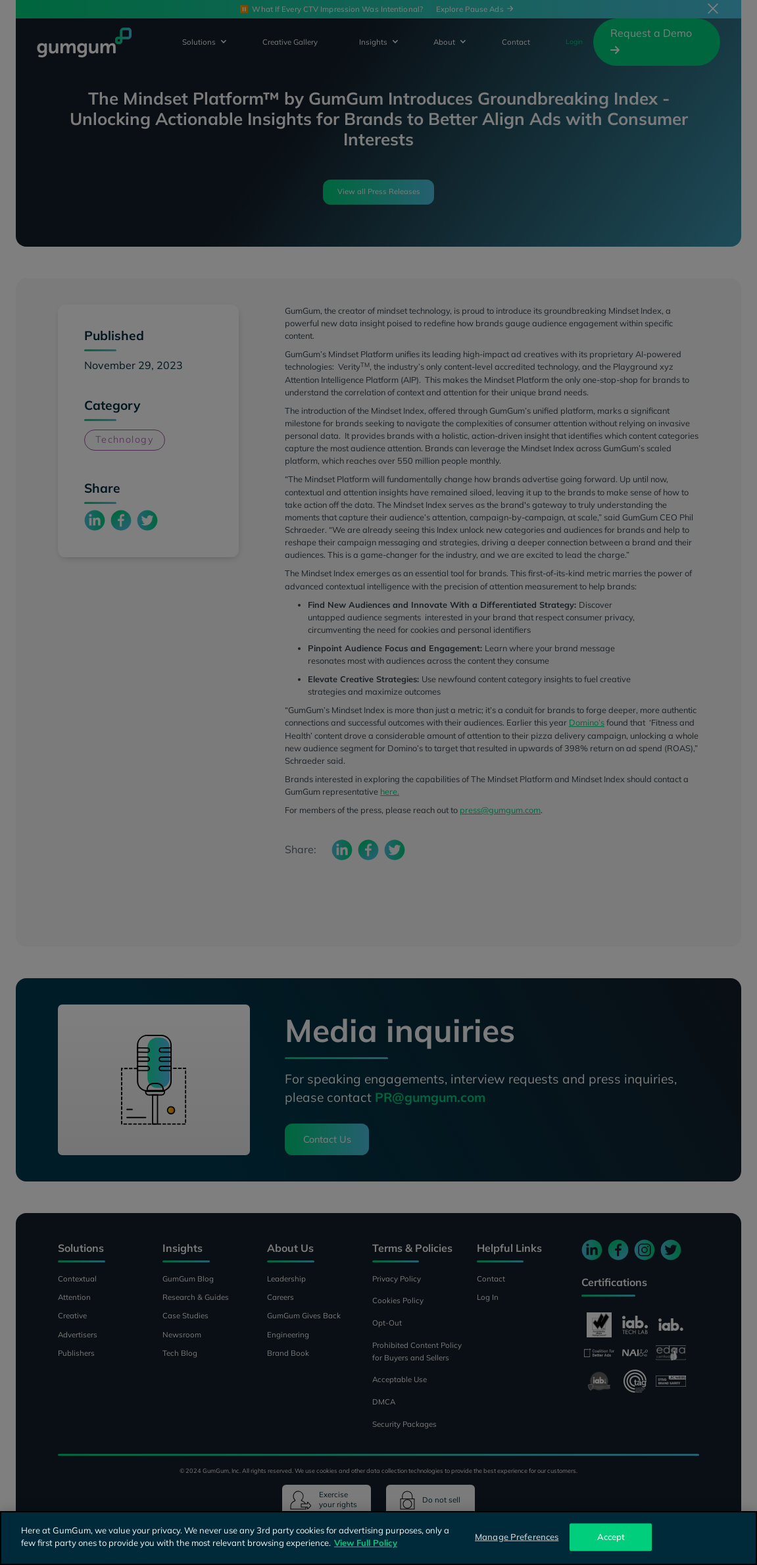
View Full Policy (365, 1542)
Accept (611, 1536)
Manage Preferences (516, 1536)
